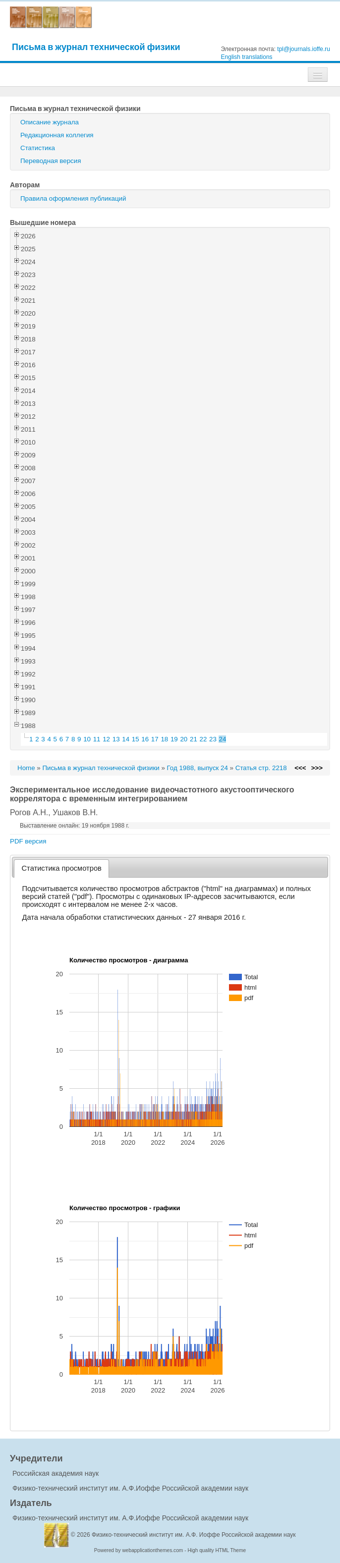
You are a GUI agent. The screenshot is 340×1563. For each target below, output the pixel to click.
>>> (317, 768)
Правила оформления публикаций (73, 198)
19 (174, 739)
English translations (247, 57)
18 (164, 739)
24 (223, 739)
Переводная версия (50, 161)
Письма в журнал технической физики (96, 47)
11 (97, 739)
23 (213, 739)
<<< (300, 768)
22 (203, 739)
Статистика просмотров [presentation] (62, 868)
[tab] (62, 868)
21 (193, 739)
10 (87, 739)
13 (116, 739)
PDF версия (28, 841)
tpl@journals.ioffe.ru (303, 49)
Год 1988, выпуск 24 (197, 768)
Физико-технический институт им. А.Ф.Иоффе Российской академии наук (130, 1488)
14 (125, 739)
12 (106, 739)
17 (155, 739)
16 (145, 739)
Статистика (37, 148)
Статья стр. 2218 (261, 768)
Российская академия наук (55, 1473)
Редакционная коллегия (57, 135)
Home (26, 768)
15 (135, 739)
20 (183, 739)
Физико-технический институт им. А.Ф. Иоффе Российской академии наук (194, 1534)
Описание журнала (49, 122)
